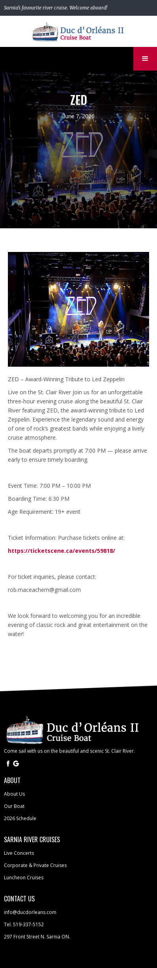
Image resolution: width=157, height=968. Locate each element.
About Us (14, 794)
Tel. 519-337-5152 (24, 924)
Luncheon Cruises (23, 877)
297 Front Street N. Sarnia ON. (37, 936)
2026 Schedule (20, 818)
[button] (145, 59)
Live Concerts (19, 853)
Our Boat (14, 806)
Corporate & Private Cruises (35, 865)
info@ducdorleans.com (30, 912)
